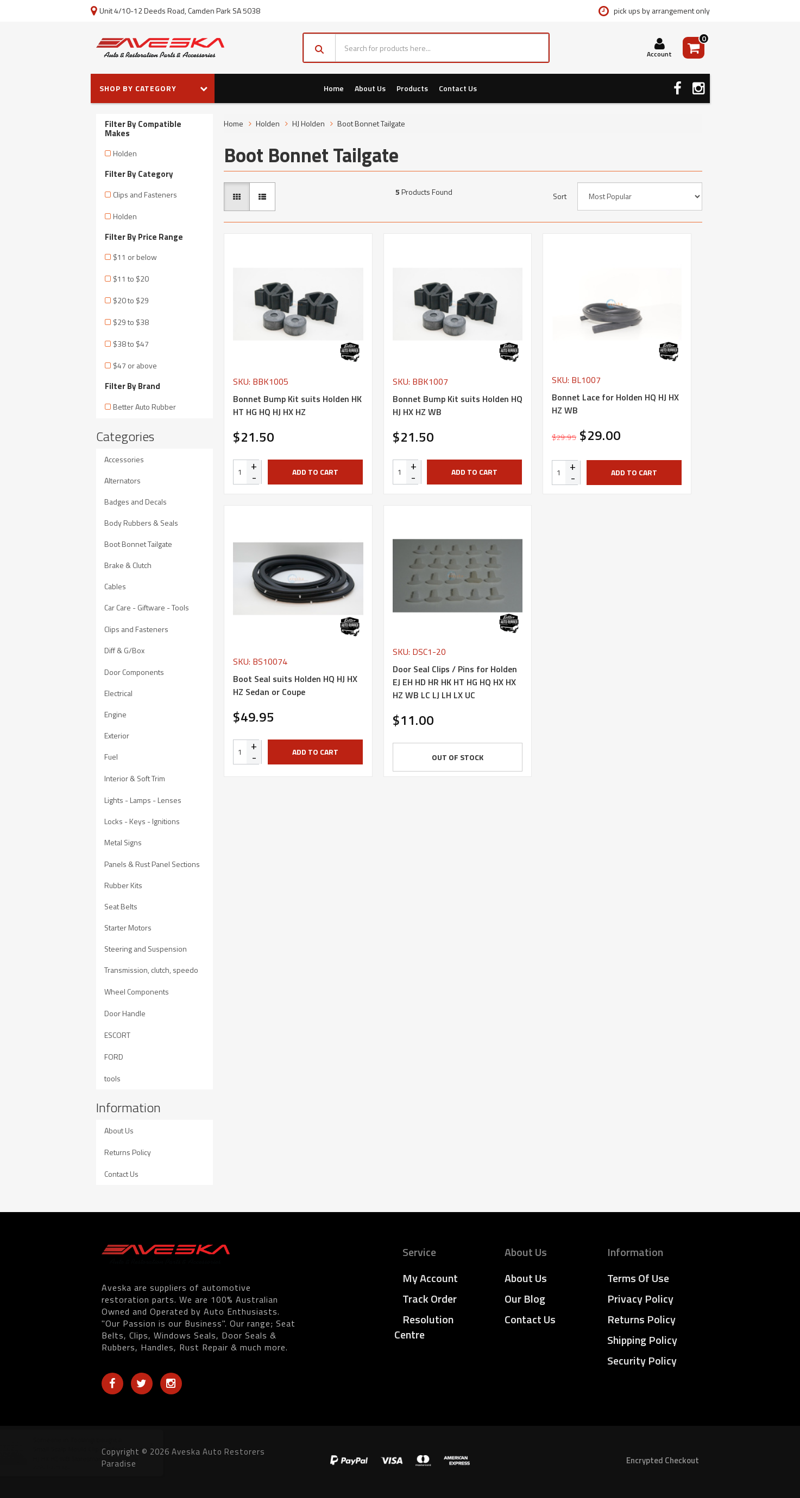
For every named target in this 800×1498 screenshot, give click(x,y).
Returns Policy (127, 1152)
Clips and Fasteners (145, 194)
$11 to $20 (131, 278)
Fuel (111, 756)
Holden (125, 153)
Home (334, 88)
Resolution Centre (423, 1327)
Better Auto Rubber (144, 406)
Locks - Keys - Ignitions (142, 821)
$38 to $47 (131, 343)
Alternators (122, 480)
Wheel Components (136, 991)
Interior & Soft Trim (134, 778)
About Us (370, 88)
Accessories (124, 459)
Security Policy (642, 1360)
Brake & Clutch (128, 565)
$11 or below (135, 257)
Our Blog (525, 1298)
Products (412, 88)
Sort (559, 196)
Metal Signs (123, 842)
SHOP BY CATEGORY (153, 88)
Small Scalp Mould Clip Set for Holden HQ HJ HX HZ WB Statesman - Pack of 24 (103, 1453)
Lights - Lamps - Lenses (142, 800)
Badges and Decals (135, 501)
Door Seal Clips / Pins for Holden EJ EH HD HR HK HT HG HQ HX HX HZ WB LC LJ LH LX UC (455, 682)
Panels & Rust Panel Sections (152, 864)
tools (112, 1078)
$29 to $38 (131, 322)
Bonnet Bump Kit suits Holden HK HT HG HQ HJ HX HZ (297, 405)
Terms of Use (638, 1278)
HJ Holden (308, 123)
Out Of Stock (457, 757)
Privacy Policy (640, 1298)
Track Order (429, 1298)
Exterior (116, 735)
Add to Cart (315, 471)
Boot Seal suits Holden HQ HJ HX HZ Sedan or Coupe (295, 685)
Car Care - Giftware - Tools (146, 607)
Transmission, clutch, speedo (151, 970)
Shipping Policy (642, 1339)
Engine (115, 714)
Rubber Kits (123, 885)
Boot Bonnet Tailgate (138, 544)
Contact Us (458, 88)
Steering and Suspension (145, 948)
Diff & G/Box (124, 650)
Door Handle (125, 1013)
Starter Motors (128, 927)
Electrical (118, 693)
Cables (115, 586)
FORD (113, 1056)
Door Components (134, 672)
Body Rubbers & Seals (141, 522)
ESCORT (117, 1035)
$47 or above (135, 365)
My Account (430, 1278)
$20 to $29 (131, 300)
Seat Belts (120, 906)
